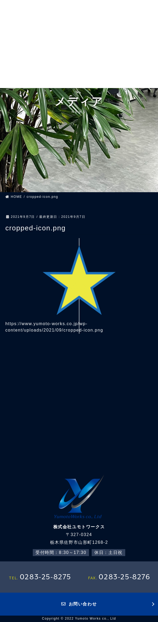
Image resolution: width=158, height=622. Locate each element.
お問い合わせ (79, 604)
